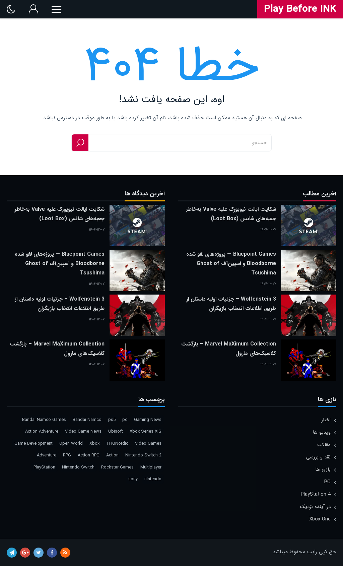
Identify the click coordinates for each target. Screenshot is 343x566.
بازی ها (323, 469)
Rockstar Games (117, 467)
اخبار (326, 420)
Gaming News (147, 419)
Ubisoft (115, 431)
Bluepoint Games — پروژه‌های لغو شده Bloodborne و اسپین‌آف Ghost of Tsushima (231, 263)
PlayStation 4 (316, 494)
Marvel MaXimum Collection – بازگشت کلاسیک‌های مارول (228, 349)
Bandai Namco (87, 419)
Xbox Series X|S (145, 431)
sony (133, 479)
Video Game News (83, 431)
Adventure (46, 455)
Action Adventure (41, 431)
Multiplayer (150, 467)
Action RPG (88, 455)
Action (112, 455)
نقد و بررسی (318, 457)
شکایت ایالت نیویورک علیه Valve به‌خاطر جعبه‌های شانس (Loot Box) (231, 214)
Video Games (148, 443)
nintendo (152, 479)
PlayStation (44, 467)
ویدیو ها (322, 432)
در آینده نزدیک (315, 507)
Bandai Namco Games (44, 419)
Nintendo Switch (78, 467)
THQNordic (117, 443)
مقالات (324, 445)
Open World (71, 443)
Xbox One (320, 519)
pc (124, 419)
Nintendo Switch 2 (143, 455)
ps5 (112, 419)
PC (327, 482)
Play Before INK (300, 9)
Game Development (33, 443)
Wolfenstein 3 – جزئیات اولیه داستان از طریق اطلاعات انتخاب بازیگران (231, 304)
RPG (67, 455)
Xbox (94, 443)
